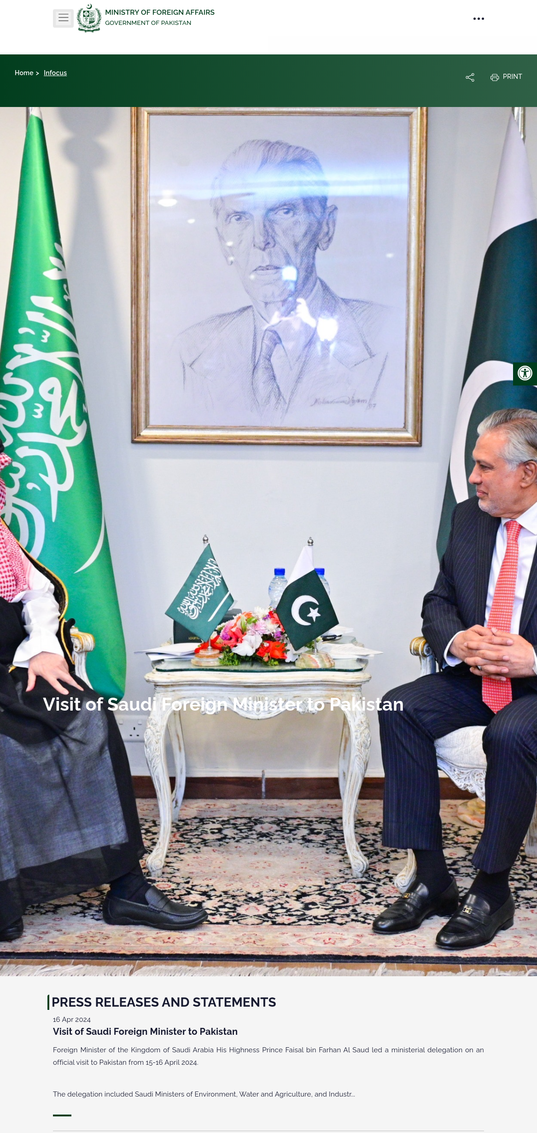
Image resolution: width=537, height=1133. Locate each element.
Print (506, 77)
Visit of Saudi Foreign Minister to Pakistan (145, 1031)
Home (24, 73)
